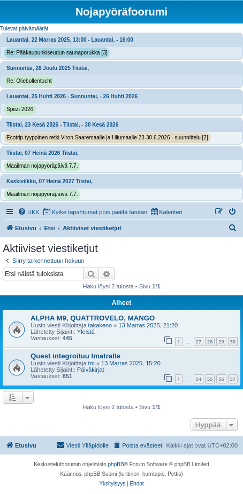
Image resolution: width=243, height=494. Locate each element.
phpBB (116, 464)
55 (209, 378)
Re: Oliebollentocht (29, 81)
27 (198, 341)
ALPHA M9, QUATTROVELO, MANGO (93, 318)
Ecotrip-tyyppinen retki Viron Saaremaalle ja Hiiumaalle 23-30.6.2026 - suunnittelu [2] (107, 137)
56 (221, 378)
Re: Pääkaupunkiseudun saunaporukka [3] (56, 53)
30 (233, 341)
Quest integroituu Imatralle (75, 356)
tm (91, 363)
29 (221, 341)
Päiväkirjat (90, 369)
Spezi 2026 (19, 109)
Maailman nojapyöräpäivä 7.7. (42, 166)
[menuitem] (29, 212)
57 (233, 378)
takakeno (100, 325)
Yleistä (86, 331)
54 (198, 378)
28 (209, 341)
